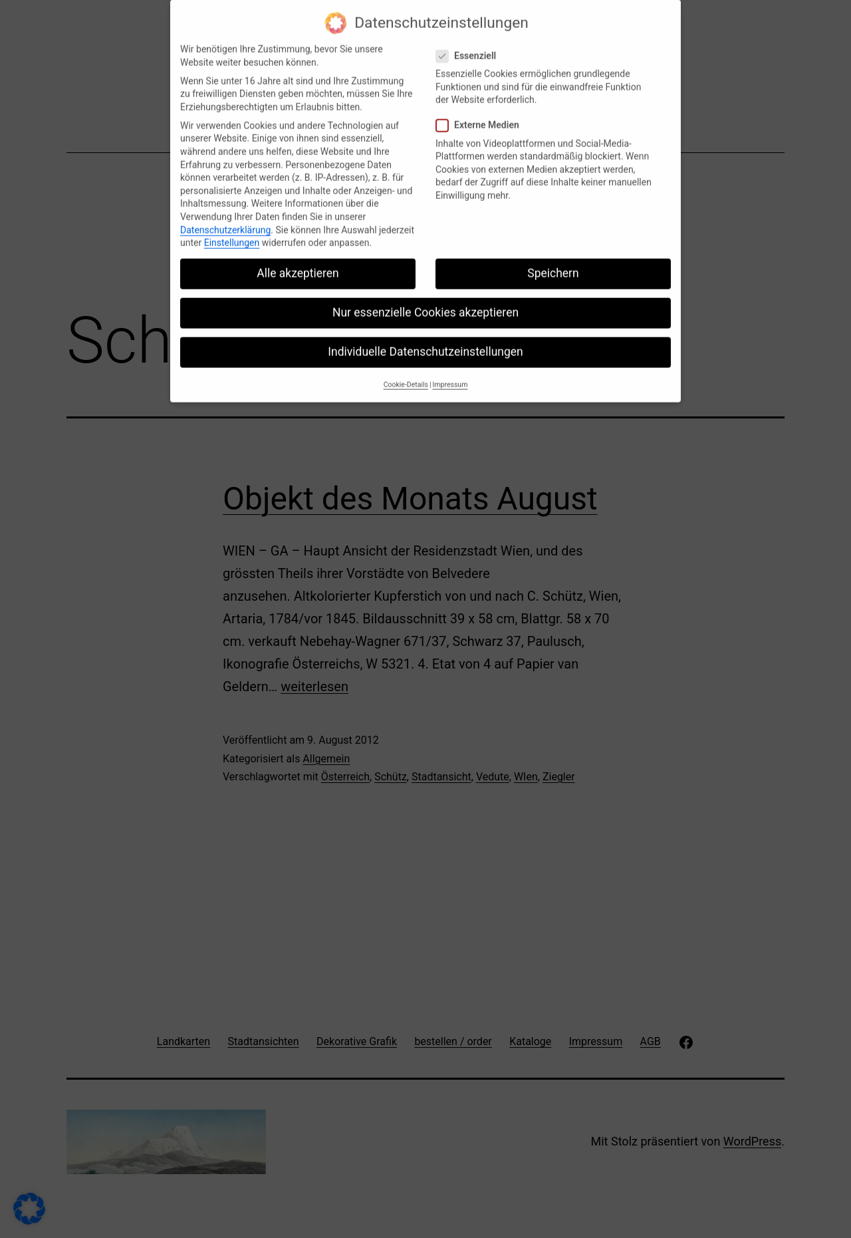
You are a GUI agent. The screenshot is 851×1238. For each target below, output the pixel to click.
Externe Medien (479, 116)
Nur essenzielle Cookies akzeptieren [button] (425, 302)
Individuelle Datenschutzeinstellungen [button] (425, 342)
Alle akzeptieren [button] (298, 263)
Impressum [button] (450, 375)
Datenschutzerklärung (225, 220)
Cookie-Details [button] (406, 375)
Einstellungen (232, 233)
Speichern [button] (552, 263)
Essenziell (467, 46)
